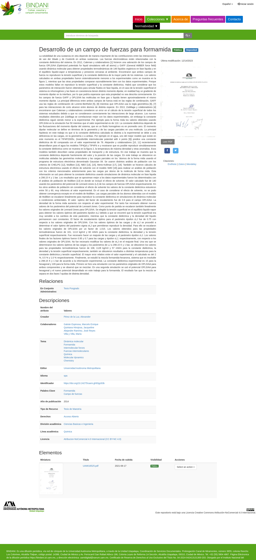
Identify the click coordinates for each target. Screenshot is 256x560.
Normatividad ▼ (146, 26)
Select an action (186, 466)
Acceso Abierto (71, 416)
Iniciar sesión (246, 4)
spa (65, 375)
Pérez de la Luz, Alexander (77, 316)
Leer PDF (168, 141)
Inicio (138, 19)
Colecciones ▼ (158, 19)
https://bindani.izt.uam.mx (42, 557)
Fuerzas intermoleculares (76, 351)
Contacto (234, 19)
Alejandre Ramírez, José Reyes (79, 330)
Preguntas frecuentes (208, 19)
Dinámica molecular (73, 341)
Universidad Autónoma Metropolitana (82, 368)
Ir (188, 35)
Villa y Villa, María (73, 334)
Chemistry (69, 360)
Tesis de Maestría (72, 409)
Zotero (181, 164)
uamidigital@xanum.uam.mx (94, 557)
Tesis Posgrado (71, 288)
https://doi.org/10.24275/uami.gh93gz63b (84, 383)
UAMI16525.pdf (90, 466)
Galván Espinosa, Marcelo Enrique (81, 324)
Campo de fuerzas (73, 394)
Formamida (69, 344)
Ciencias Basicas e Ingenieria (78, 424)
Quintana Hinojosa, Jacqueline (79, 327)
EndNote (172, 164)
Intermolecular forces (74, 348)
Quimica (68, 431)
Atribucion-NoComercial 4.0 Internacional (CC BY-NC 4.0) (92, 439)
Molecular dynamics (74, 357)
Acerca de (180, 19)
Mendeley (191, 164)
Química (68, 354)
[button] (227, 4)
